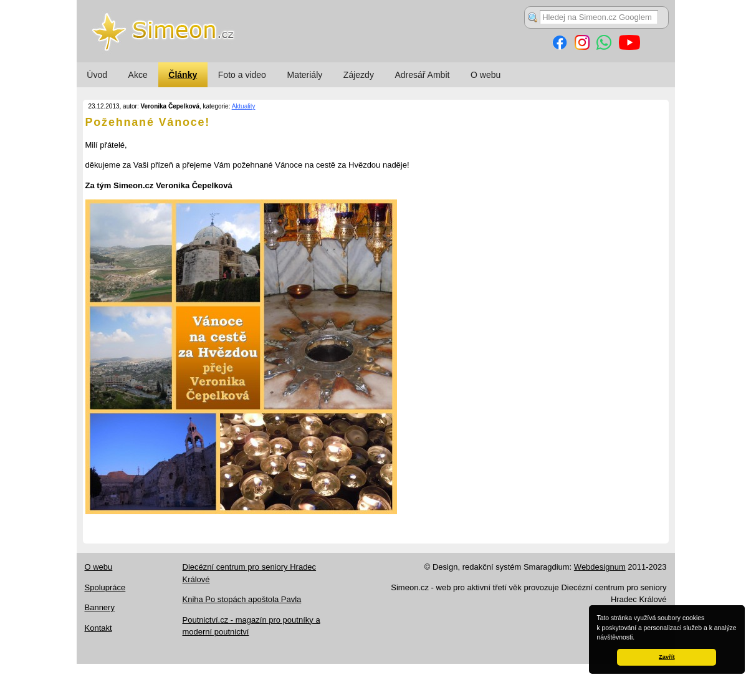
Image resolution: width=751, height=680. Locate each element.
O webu (485, 75)
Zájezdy (358, 75)
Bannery (100, 607)
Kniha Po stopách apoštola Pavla (242, 599)
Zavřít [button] (666, 657)
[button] (637, 638)
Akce (138, 75)
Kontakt (98, 628)
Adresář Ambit (422, 75)
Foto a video (242, 75)
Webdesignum (600, 567)
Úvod (97, 75)
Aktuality (244, 106)
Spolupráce (105, 587)
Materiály (304, 75)
